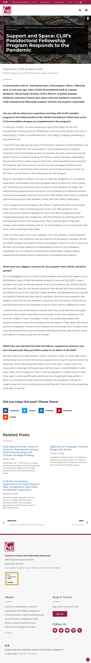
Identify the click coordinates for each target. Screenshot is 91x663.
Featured (46, 73)
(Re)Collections (13, 73)
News (55, 73)
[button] (88, 18)
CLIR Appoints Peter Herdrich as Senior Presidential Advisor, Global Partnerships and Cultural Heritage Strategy (21, 451)
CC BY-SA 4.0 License (27, 654)
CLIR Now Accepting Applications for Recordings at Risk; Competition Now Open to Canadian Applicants (21, 485)
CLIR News (17, 27)
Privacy (8, 633)
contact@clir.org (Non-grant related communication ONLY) (33, 568)
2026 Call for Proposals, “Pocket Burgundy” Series (69, 448)
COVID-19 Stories (31, 73)
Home (8, 27)
